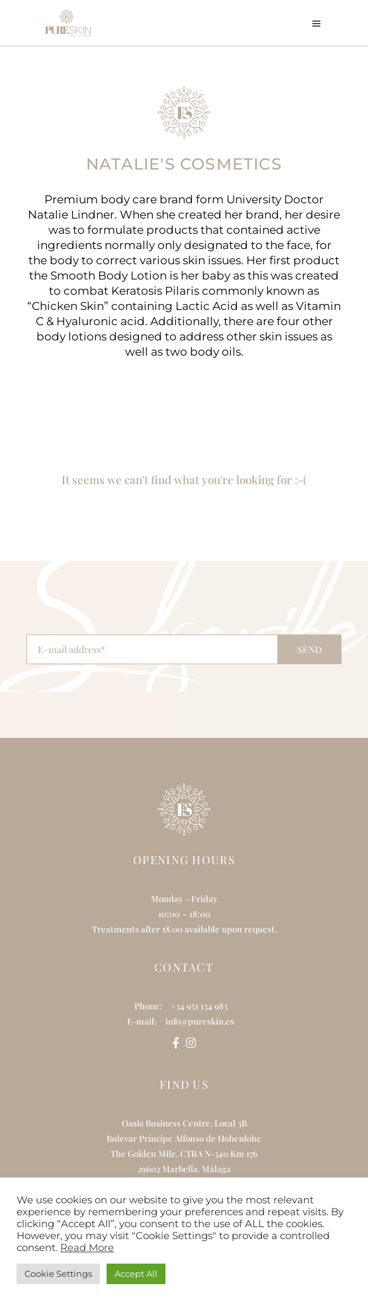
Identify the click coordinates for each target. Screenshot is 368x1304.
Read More (87, 1248)
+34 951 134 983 (199, 1005)
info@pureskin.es (199, 1021)
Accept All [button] (136, 1273)
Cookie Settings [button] (58, 1273)
